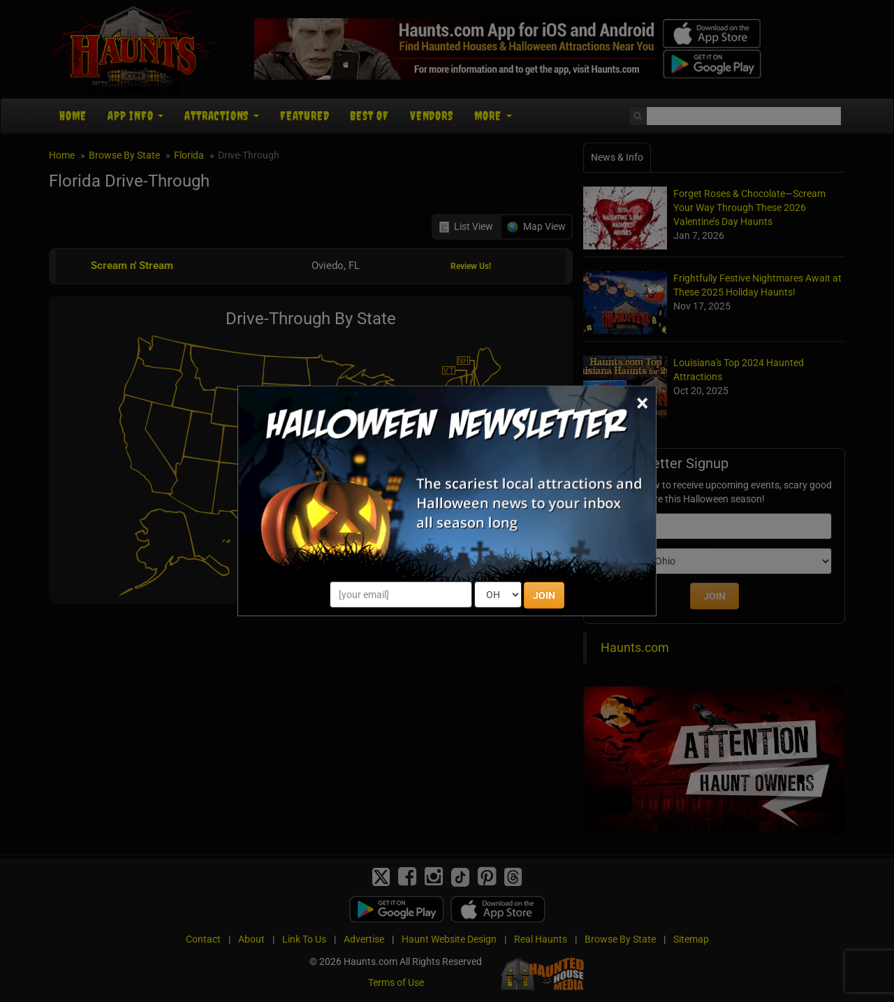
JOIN (544, 595)
